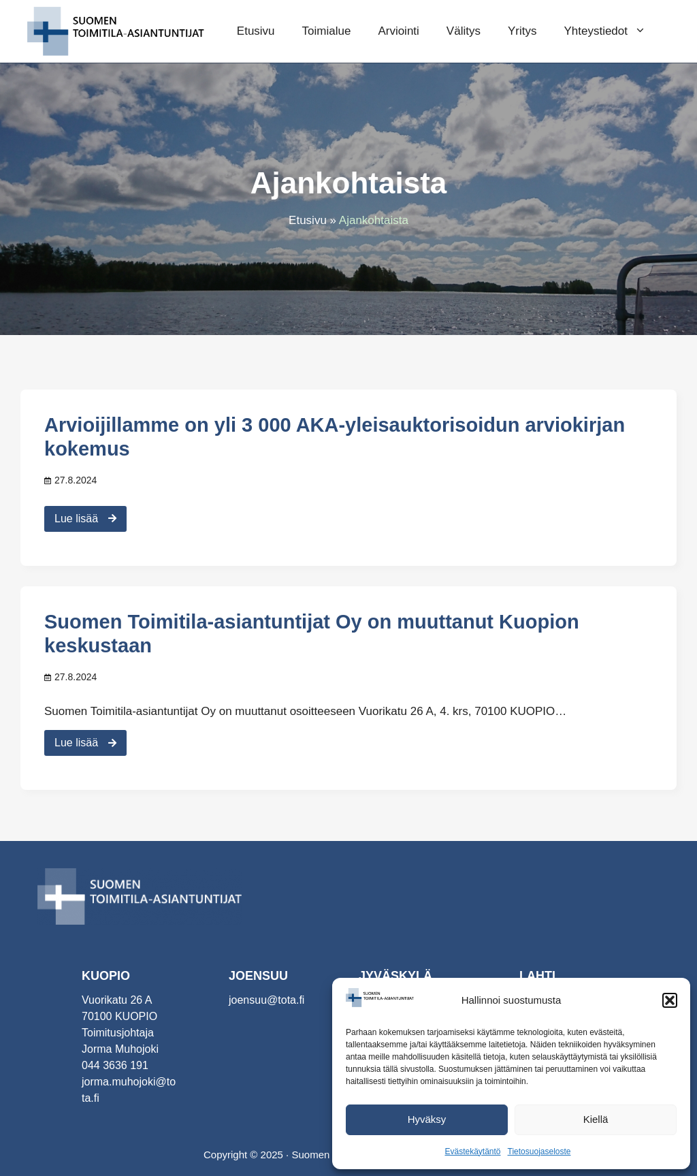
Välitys (464, 31)
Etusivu (256, 31)
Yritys (522, 31)
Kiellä (596, 1119)
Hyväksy (427, 1119)
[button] (670, 1000)
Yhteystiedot (612, 31)
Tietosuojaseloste (539, 1151)
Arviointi (398, 31)
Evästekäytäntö (472, 1151)
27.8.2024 (75, 480)
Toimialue (326, 31)
